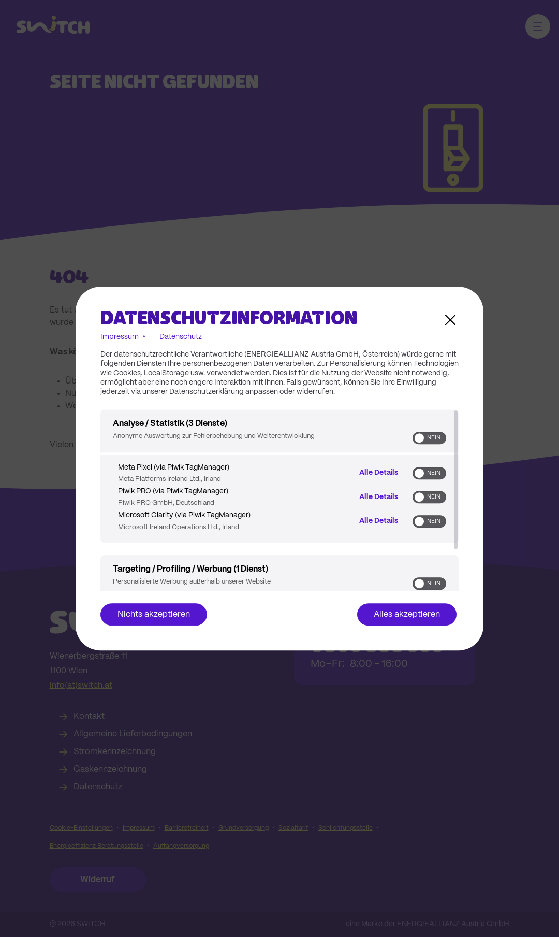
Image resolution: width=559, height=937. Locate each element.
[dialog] (279, 468)
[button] (419, 438)
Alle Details (378, 473)
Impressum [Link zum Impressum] (119, 336)
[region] (279, 500)
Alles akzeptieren (407, 614)
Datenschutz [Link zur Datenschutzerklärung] (180, 336)
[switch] (429, 438)
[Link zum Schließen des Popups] (450, 319)
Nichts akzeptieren (153, 614)
